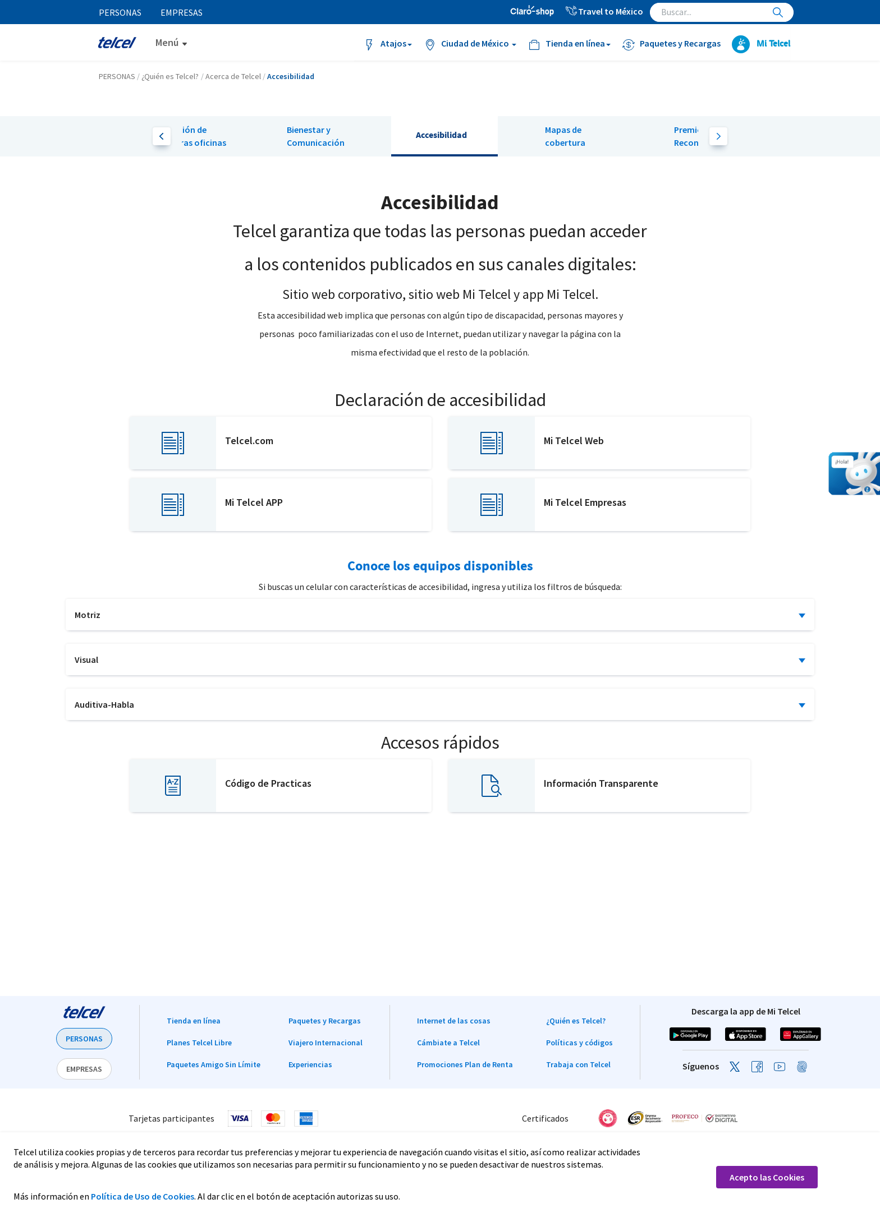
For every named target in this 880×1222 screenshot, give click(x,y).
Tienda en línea (194, 1021)
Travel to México (604, 11)
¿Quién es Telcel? (576, 1021)
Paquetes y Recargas (324, 1021)
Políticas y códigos (579, 1042)
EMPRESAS (84, 1069)
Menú (166, 42)
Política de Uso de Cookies (142, 1196)
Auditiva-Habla (104, 704)
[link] (768, 1118)
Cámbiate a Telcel (448, 1042)
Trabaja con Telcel (578, 1064)
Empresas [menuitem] (183, 12)
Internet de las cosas (454, 1021)
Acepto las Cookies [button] (767, 1177)
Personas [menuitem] (121, 12)
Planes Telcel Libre (199, 1042)
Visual (86, 659)
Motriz (87, 614)
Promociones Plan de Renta (465, 1064)
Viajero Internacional (325, 1042)
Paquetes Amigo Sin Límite (213, 1064)
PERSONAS (84, 1039)
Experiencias (310, 1064)
